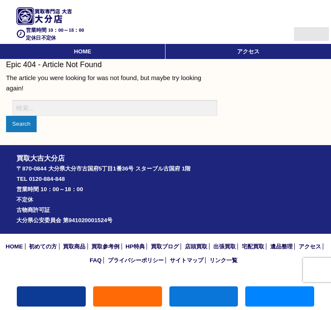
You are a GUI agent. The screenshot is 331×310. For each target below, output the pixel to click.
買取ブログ (165, 246)
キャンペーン (127, 296)
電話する (51, 296)
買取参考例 (105, 246)
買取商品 (74, 246)
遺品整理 (281, 246)
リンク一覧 (223, 260)
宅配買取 (253, 246)
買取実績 (279, 296)
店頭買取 (196, 246)
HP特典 (135, 246)
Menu (302, 30)
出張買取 (224, 246)
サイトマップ (186, 260)
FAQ (96, 260)
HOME (82, 51)
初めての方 (43, 246)
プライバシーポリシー (136, 260)
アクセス (248, 51)
